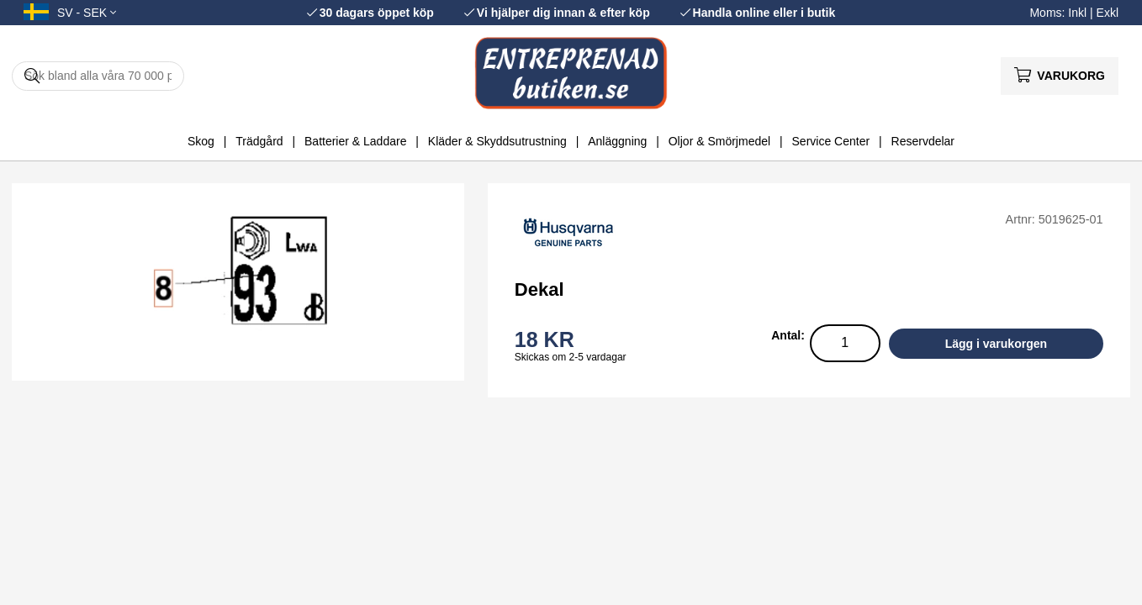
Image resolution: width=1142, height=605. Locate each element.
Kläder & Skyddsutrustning (497, 141)
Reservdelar (922, 141)
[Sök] (98, 76)
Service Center (831, 141)
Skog (201, 141)
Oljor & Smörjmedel (719, 141)
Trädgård (259, 141)
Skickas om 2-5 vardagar (571, 357)
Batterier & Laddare (355, 141)
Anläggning (617, 141)
